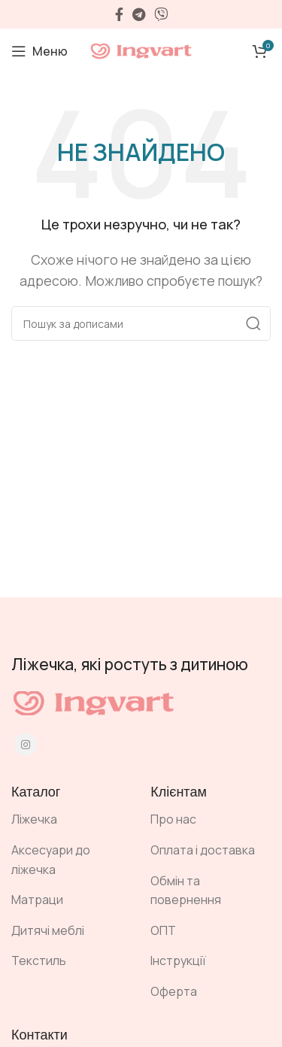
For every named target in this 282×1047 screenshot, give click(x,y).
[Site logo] (141, 49)
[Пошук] (141, 323)
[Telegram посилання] (139, 14)
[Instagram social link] (25, 744)
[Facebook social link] (119, 14)
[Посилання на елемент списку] (69, 820)
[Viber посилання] (161, 14)
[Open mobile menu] (39, 51)
